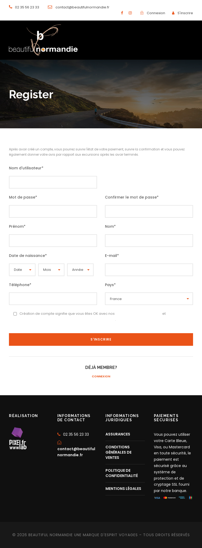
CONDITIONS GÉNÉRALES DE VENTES (118, 452)
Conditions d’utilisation (138, 313)
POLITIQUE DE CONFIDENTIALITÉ (121, 473)
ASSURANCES (117, 434)
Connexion (101, 376)
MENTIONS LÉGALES (123, 488)
